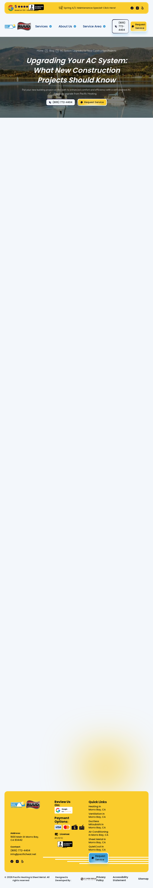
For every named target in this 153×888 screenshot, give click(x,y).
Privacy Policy (101, 879)
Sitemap (143, 879)
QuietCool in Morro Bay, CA (97, 848)
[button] (43, 26)
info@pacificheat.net (23, 854)
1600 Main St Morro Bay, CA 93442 (24, 838)
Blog (51, 50)
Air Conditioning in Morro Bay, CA (98, 833)
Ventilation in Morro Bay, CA (97, 815)
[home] (10, 26)
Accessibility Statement (120, 879)
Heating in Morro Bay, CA (97, 808)
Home (40, 50)
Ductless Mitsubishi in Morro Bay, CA (97, 824)
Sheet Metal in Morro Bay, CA (97, 841)
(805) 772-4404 (20, 850)
